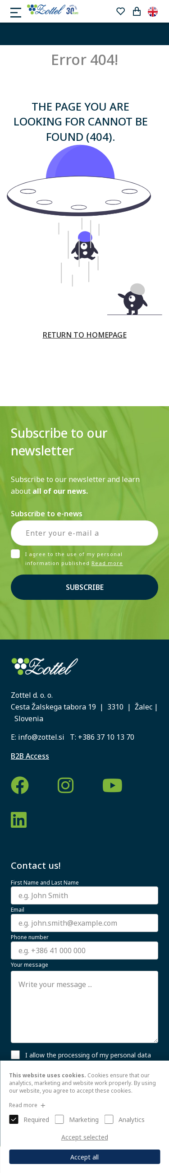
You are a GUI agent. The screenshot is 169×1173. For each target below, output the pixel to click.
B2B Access (30, 756)
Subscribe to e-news (46, 514)
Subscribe (85, 587)
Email (17, 909)
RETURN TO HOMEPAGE (85, 335)
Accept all (84, 1157)
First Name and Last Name (45, 882)
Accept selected (84, 1137)
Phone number (30, 937)
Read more (107, 563)
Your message (29, 965)
